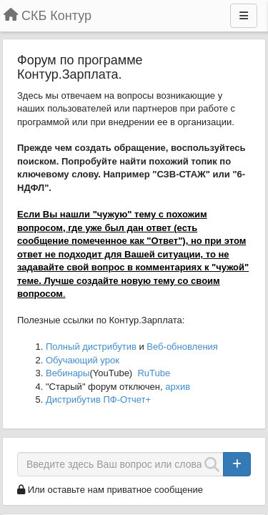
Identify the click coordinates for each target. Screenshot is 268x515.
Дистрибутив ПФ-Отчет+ (98, 399)
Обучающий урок (82, 360)
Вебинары (67, 373)
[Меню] (243, 16)
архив (177, 386)
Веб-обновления (182, 346)
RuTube (153, 373)
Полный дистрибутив (91, 346)
